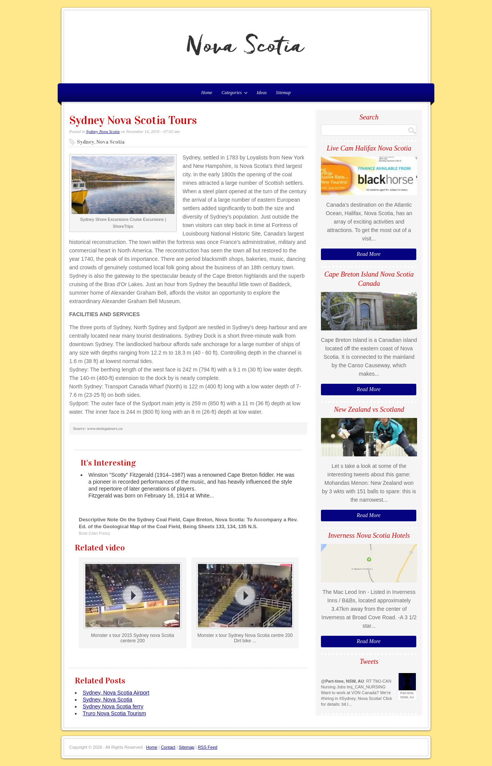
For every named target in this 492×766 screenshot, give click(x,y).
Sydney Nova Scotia (103, 131)
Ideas (262, 92)
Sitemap (283, 92)
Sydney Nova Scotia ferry (113, 706)
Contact (168, 747)
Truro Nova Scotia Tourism (114, 713)
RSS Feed (208, 747)
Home (151, 747)
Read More (369, 254)
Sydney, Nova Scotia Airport (116, 693)
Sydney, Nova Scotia (107, 699)
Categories (233, 94)
